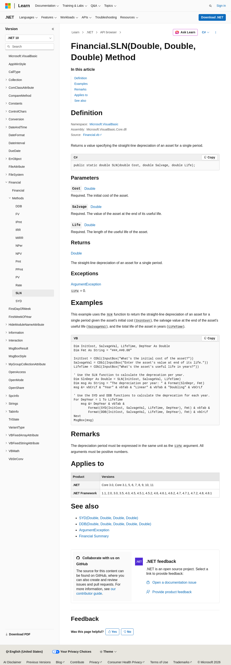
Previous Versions (38, 662)
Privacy (94, 662)
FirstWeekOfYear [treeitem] (20, 317)
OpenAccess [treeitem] (17, 372)
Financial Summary (94, 536)
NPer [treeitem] (19, 245)
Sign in (221, 5)
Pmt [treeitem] (18, 261)
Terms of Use (159, 662)
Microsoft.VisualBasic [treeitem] (23, 56)
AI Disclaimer (12, 662)
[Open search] (210, 6)
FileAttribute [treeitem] (17, 166)
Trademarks (181, 662)
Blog (59, 662)
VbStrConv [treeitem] (16, 459)
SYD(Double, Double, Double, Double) (108, 518)
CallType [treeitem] (14, 72)
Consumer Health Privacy (125, 662)
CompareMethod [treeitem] (20, 95)
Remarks (80, 89)
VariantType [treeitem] (17, 427)
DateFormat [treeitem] (17, 135)
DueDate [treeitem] (15, 151)
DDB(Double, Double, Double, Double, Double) (115, 524)
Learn (76, 32)
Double (89, 188)
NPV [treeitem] (19, 253)
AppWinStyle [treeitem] (17, 64)
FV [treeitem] (17, 214)
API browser (108, 32)
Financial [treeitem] (18, 190)
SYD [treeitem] (19, 301)
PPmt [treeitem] (19, 269)
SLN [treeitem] (19, 293)
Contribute (77, 662)
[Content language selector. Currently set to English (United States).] (24, 651)
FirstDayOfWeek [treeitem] (20, 309)
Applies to (81, 95)
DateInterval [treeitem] (17, 143)
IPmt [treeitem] (19, 222)
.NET (89, 32)
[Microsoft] (8, 6)
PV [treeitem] (18, 277)
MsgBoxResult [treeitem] (18, 348)
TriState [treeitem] (14, 419)
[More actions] (216, 32)
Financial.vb (91, 135)
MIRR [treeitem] (19, 238)
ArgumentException (86, 284)
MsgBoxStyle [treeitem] (17, 356)
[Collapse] (52, 29)
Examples (81, 83)
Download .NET (212, 17)
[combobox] (29, 38)
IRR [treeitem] (18, 230)
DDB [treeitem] (19, 206)
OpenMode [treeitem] (16, 380)
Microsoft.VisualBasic (104, 124)
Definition (80, 78)
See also (80, 100)
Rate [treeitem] (19, 285)
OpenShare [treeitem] (16, 388)
